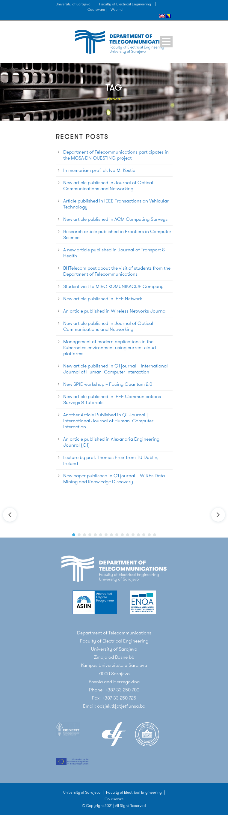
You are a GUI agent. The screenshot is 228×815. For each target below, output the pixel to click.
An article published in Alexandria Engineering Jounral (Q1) (111, 442)
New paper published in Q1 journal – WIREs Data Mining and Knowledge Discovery (114, 478)
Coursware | (97, 9)
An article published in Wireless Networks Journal (115, 310)
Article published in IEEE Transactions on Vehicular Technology (116, 203)
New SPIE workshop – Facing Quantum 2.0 (107, 384)
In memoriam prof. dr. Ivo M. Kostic (99, 170)
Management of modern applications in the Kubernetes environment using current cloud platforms (109, 347)
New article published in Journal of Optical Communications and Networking (108, 185)
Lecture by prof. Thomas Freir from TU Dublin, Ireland (110, 460)
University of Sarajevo (73, 4)
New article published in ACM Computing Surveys (115, 219)
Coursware (114, 799)
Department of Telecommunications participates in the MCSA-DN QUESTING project (116, 154)
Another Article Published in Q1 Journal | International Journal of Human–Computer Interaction (108, 420)
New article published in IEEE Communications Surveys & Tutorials (112, 399)
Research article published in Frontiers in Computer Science (117, 234)
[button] (10, 515)
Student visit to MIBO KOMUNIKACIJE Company (113, 286)
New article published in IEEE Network (102, 298)
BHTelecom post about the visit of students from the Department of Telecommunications (116, 271)
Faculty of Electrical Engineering (125, 4)
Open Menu (166, 41)
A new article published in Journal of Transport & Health (114, 252)
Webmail (117, 9)
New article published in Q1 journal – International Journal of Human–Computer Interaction (115, 368)
